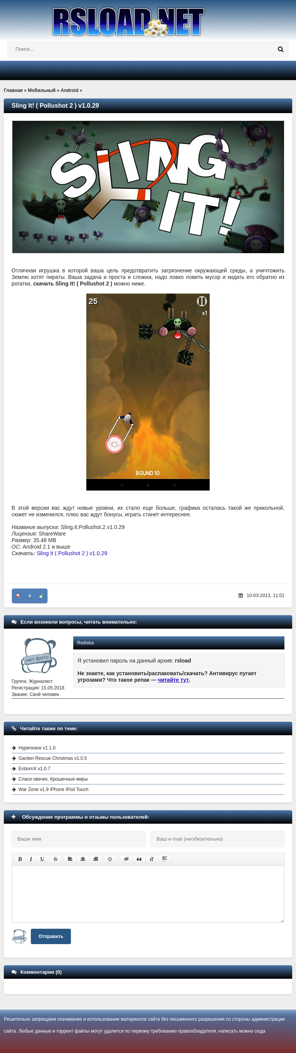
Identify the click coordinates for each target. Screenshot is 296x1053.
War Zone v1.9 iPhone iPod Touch (53, 789)
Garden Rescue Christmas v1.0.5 (52, 758)
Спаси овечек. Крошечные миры (53, 779)
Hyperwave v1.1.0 (37, 748)
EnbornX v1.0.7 (34, 768)
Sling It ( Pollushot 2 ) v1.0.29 (72, 553)
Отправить (51, 936)
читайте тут (173, 680)
